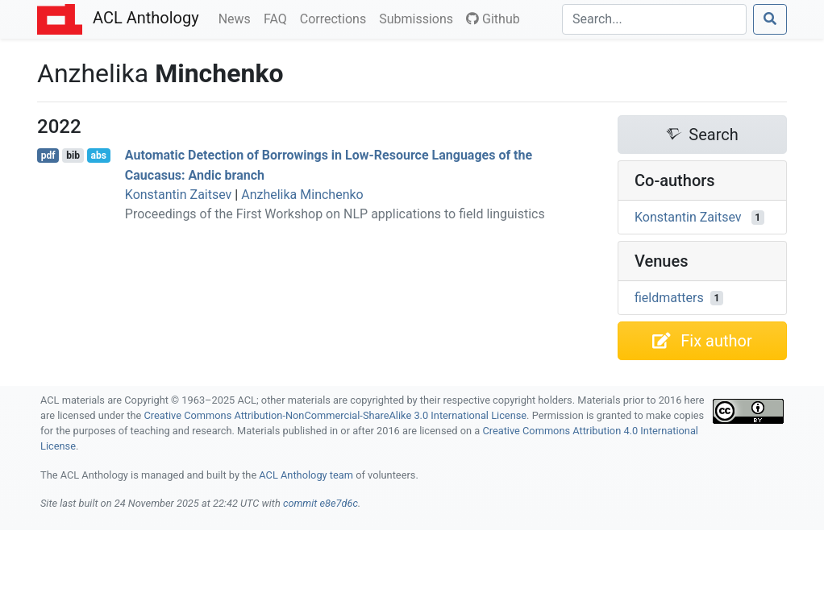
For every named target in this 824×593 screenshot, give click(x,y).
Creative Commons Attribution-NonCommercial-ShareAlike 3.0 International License (335, 415)
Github (493, 19)
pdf (48, 155)
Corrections (336, 18)
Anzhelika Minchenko (302, 194)
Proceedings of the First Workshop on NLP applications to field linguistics (335, 214)
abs (98, 155)
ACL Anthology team (306, 475)
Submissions (419, 18)
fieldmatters (669, 297)
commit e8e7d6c (320, 503)
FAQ (278, 18)
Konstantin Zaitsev (178, 194)
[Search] (654, 19)
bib (73, 155)
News (237, 18)
